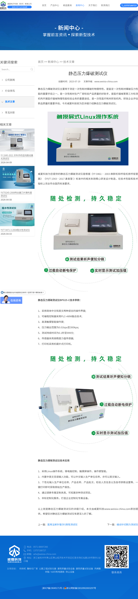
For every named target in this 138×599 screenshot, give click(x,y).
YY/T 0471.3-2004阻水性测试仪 (15, 229)
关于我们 (92, 5)
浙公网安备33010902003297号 (80, 588)
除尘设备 (70, 571)
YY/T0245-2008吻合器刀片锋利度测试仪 (16, 194)
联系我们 (105, 5)
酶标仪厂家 (32, 568)
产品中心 (54, 5)
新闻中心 (80, 5)
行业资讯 (10, 90)
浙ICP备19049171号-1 (53, 588)
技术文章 (10, 101)
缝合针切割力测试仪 (127, 524)
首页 (44, 5)
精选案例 (67, 5)
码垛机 (22, 568)
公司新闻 (10, 80)
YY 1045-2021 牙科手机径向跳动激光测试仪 (17, 157)
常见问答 (10, 112)
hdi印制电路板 (58, 571)
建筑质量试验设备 (66, 568)
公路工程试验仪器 (47, 568)
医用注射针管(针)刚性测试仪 (62, 524)
